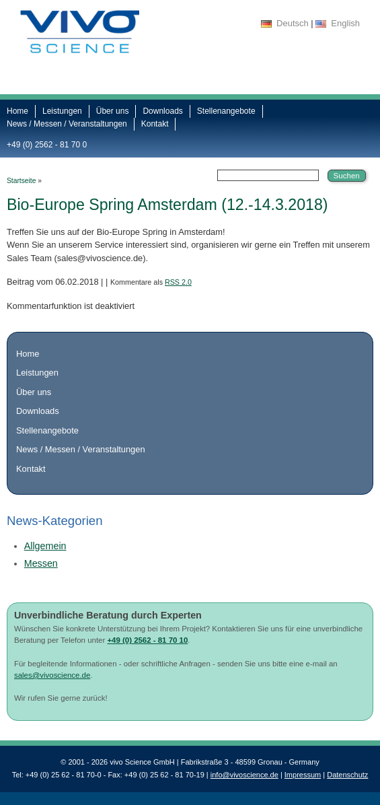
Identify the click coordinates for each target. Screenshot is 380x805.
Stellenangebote (226, 111)
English (345, 23)
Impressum (302, 775)
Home (17, 111)
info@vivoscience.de (244, 775)
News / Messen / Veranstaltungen (67, 124)
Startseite (21, 180)
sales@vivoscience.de (52, 675)
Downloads (162, 111)
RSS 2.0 (178, 282)
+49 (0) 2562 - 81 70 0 (47, 144)
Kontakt (155, 124)
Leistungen (62, 111)
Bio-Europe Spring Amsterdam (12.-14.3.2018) (167, 204)
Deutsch (292, 23)
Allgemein (45, 545)
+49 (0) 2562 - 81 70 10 (147, 640)
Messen (41, 563)
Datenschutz (347, 775)
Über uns (112, 111)
